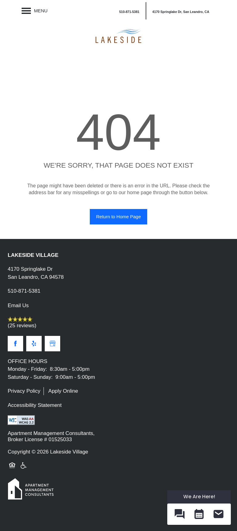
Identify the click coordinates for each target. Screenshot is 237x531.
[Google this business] (52, 343)
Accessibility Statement (35, 405)
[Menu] (35, 11)
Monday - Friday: (27, 369)
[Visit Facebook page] (15, 343)
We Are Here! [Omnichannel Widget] (199, 496)
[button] (180, 10)
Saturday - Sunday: (30, 377)
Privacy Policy (24, 391)
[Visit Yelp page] (34, 343)
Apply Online (63, 391)
